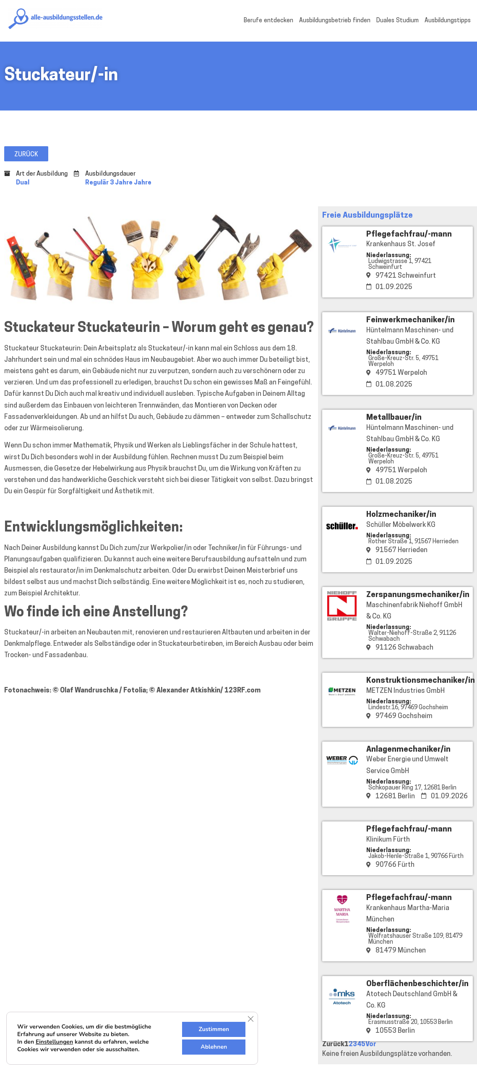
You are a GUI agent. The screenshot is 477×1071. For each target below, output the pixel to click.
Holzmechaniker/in (401, 515)
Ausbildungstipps (448, 21)
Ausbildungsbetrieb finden (334, 21)
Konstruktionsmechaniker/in (420, 681)
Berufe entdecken (268, 21)
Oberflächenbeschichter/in (417, 984)
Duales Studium (397, 21)
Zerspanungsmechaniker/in (417, 595)
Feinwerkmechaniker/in (410, 320)
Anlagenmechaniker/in (408, 750)
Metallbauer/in (394, 418)
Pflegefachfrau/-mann (409, 235)
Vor (370, 1044)
